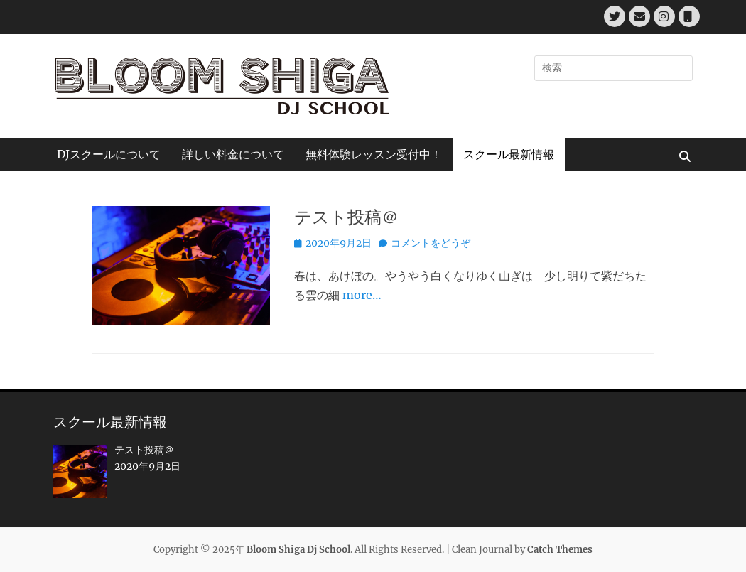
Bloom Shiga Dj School (298, 550)
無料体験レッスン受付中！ (374, 154)
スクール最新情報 (508, 154)
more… (362, 295)
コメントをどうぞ (430, 243)
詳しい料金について (233, 154)
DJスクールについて (109, 154)
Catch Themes (560, 550)
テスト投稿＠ (346, 217)
